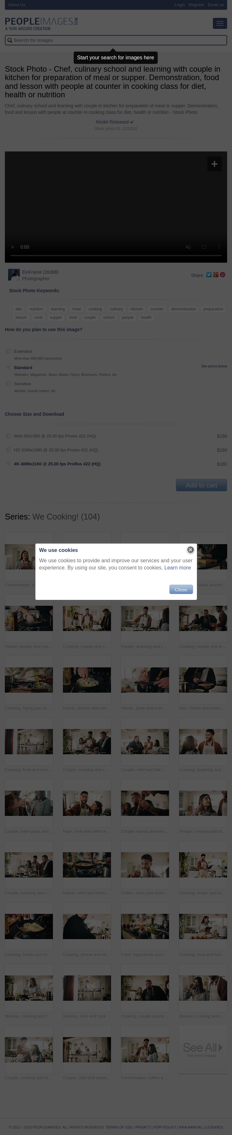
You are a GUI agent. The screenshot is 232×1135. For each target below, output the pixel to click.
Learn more (178, 567)
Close (181, 589)
